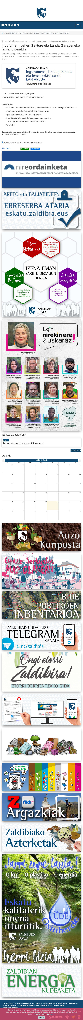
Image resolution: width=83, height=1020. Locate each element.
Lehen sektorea (68, 41)
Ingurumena (41, 41)
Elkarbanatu (6, 148)
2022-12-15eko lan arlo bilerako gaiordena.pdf (22, 142)
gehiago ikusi (76, 450)
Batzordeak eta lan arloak (25, 41)
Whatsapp (24, 148)
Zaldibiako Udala (10, 4)
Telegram (35, 148)
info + (53, 1014)
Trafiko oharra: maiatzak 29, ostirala (23, 443)
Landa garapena (54, 41)
